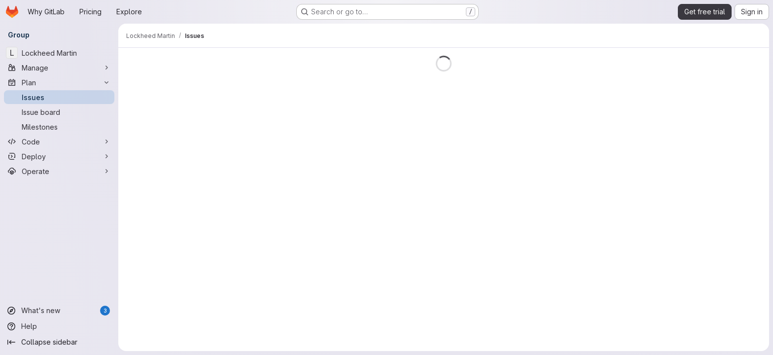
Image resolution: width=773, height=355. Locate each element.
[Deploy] (59, 156)
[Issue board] (59, 112)
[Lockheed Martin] (59, 53)
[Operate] (59, 171)
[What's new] (59, 311)
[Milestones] (59, 127)
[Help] (59, 326)
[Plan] (59, 82)
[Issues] (59, 97)
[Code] (59, 141)
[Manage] (59, 67)
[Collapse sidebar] (59, 342)
